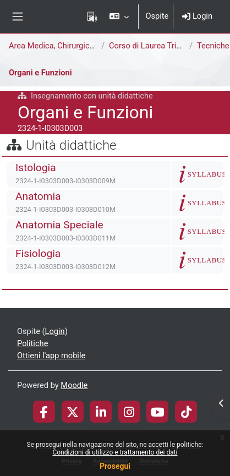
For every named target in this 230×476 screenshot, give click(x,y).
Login (197, 16)
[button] (119, 16)
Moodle (74, 385)
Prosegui (115, 466)
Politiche (32, 343)
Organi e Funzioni (40, 73)
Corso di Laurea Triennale (154, 46)
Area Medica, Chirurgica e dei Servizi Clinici (85, 46)
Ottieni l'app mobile (51, 355)
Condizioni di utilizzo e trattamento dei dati (114, 452)
